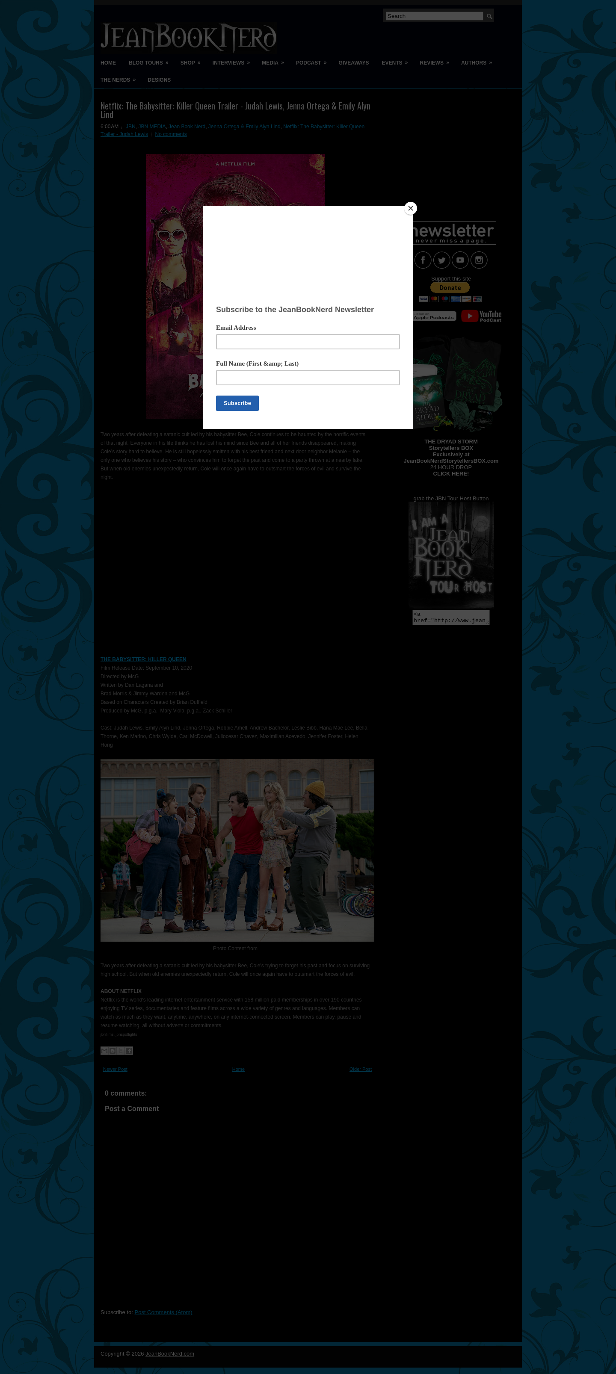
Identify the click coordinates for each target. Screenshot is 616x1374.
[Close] (410, 208)
